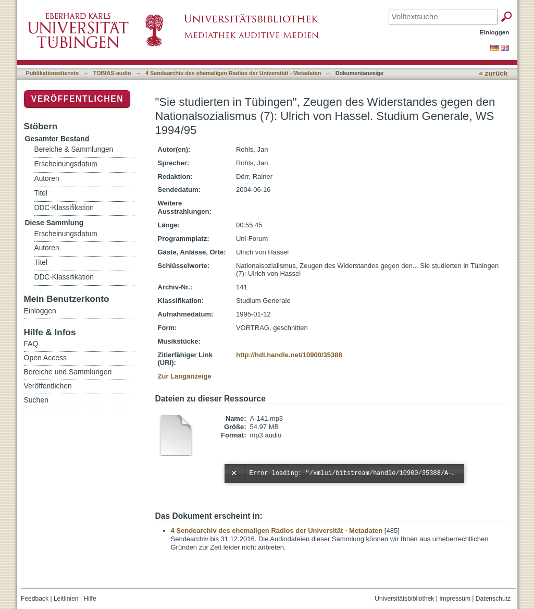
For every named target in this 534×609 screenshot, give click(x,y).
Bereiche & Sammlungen (74, 149)
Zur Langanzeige (185, 376)
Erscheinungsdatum (65, 164)
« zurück (493, 73)
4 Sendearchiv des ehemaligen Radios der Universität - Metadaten (233, 73)
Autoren (46, 178)
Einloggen (495, 32)
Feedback (34, 598)
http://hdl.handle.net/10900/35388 (289, 355)
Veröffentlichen (77, 98)
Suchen (36, 400)
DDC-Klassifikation (64, 208)
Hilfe (89, 598)
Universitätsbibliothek (404, 598)
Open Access (45, 358)
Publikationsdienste (52, 73)
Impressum (454, 598)
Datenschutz (493, 598)
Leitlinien (66, 598)
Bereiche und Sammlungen (68, 372)
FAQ (31, 343)
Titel (40, 193)
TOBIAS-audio (112, 73)
